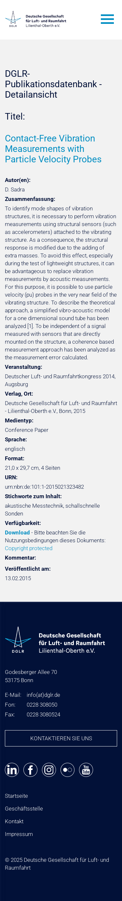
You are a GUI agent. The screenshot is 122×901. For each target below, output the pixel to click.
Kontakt (14, 821)
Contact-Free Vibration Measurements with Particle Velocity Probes (53, 149)
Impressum (19, 834)
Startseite (16, 796)
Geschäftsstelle (24, 808)
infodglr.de (43, 695)
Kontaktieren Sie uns (61, 738)
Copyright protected (28, 548)
